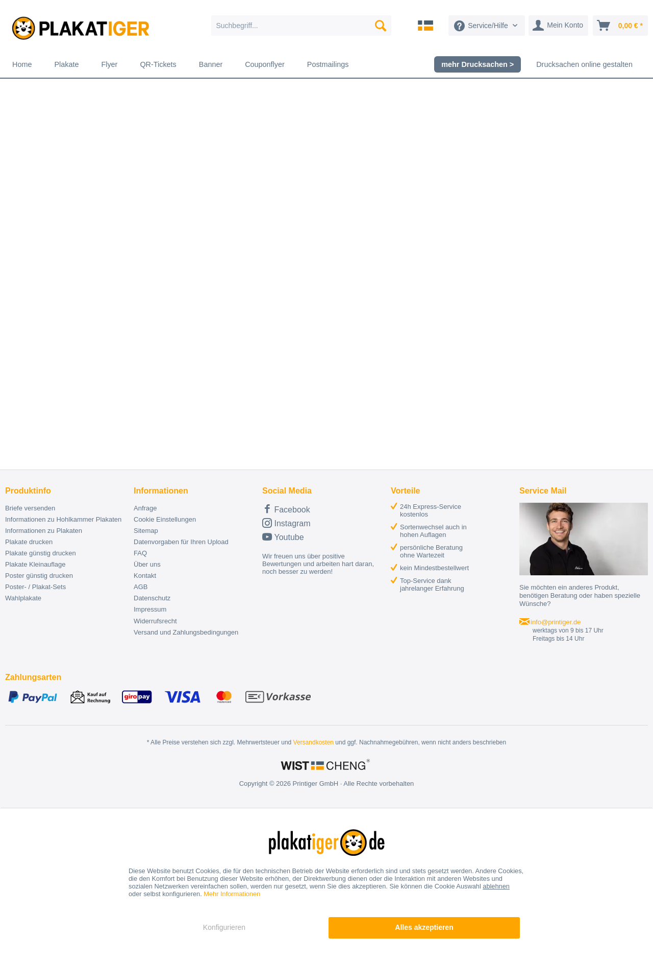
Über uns (147, 564)
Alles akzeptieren (424, 927)
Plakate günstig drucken (40, 553)
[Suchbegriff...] (301, 25)
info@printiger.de (556, 622)
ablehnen (496, 886)
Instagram (286, 523)
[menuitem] (301, 25)
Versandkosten (313, 742)
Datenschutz (152, 598)
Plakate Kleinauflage (35, 564)
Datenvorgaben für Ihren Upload (181, 542)
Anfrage (145, 508)
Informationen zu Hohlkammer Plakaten (63, 519)
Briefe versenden (30, 508)
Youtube (283, 537)
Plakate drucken (29, 542)
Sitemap (146, 530)
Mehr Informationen (232, 894)
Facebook (286, 508)
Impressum (150, 609)
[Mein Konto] (558, 25)
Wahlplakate (23, 598)
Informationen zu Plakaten (43, 530)
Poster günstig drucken (39, 575)
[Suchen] (380, 25)
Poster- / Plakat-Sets (35, 587)
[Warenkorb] (620, 25)
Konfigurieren (224, 927)
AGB (140, 587)
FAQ (140, 553)
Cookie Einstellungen (165, 519)
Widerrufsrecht (155, 621)
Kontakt (145, 575)
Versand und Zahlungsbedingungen (186, 632)
